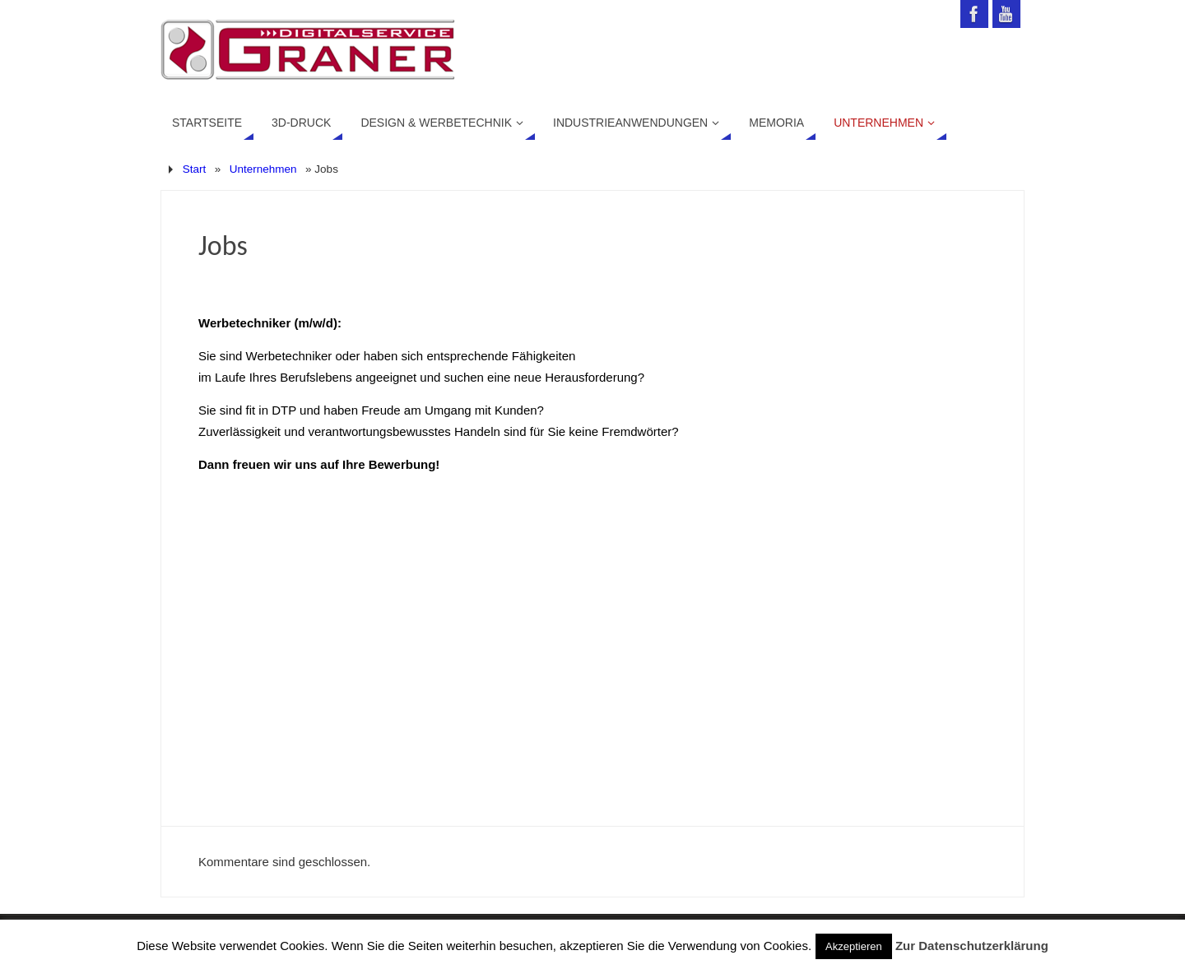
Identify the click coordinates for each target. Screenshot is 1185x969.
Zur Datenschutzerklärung (971, 946)
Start (195, 169)
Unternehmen (263, 169)
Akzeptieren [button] (853, 946)
